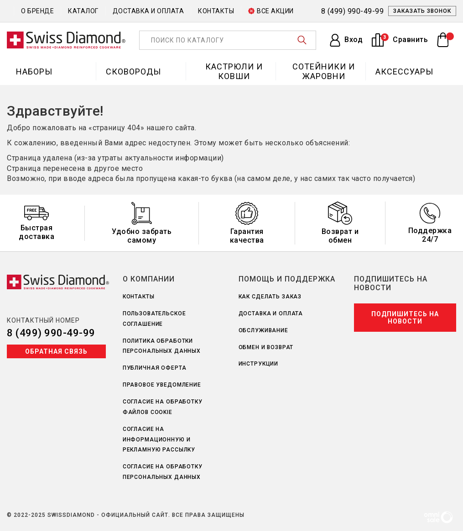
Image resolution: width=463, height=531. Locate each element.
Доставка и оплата (148, 11)
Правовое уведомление (162, 385)
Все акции (271, 11)
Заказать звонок (422, 11)
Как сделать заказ (270, 296)
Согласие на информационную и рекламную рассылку (159, 439)
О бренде (37, 11)
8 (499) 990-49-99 (51, 333)
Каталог (83, 11)
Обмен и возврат (266, 347)
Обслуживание (263, 330)
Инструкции (259, 364)
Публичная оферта (155, 368)
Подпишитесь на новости (405, 317)
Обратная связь (56, 351)
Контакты (216, 11)
